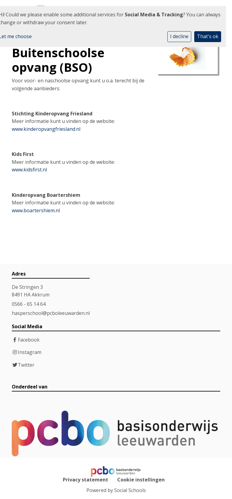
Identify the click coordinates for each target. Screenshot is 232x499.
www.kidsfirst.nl (29, 169)
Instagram (29, 352)
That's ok (207, 36)
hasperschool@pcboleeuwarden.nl (51, 313)
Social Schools (130, 490)
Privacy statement (85, 479)
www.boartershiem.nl (36, 210)
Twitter (26, 365)
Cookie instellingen (141, 479)
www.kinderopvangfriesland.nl (46, 129)
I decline (179, 36)
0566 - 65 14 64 (29, 304)
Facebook (29, 339)
